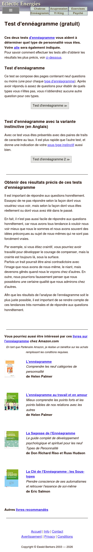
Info (47, 531)
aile (17, 47)
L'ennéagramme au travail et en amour (56, 395)
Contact (57, 531)
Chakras (39, 8)
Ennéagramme (39, 13)
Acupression (58, 8)
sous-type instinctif (60, 145)
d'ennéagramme (42, 37)
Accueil (36, 531)
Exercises (78, 8)
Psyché (78, 13)
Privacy (49, 536)
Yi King (59, 13)
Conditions (65, 536)
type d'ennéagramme (59, 81)
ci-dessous (53, 57)
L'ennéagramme (39, 361)
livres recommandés (32, 509)
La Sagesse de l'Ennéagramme (50, 433)
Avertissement (31, 536)
